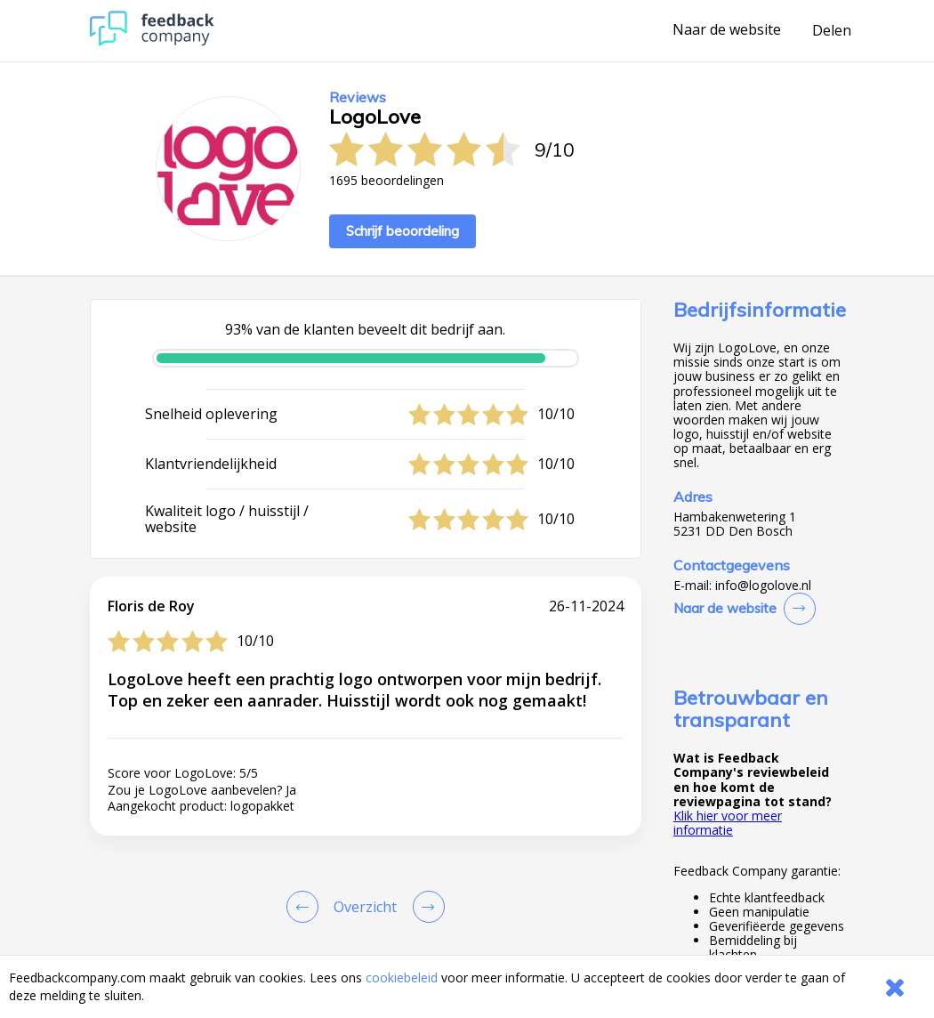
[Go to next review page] (425, 907)
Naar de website (726, 30)
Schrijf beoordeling (402, 230)
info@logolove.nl (763, 585)
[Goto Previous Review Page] (306, 907)
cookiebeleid (402, 977)
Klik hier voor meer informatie (727, 822)
